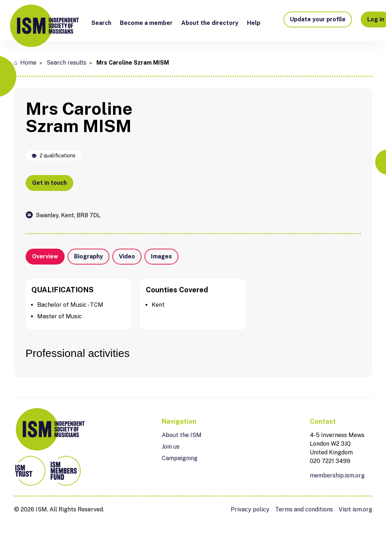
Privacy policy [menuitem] (250, 509)
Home (28, 62)
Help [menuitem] (253, 22)
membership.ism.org (337, 475)
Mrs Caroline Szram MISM (132, 62)
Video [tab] (127, 256)
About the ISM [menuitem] (181, 435)
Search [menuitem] (101, 22)
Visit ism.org (355, 509)
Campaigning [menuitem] (180, 458)
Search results (66, 62)
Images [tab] (161, 256)
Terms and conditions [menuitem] (304, 509)
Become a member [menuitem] (146, 22)
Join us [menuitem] (170, 446)
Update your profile (318, 19)
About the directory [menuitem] (209, 22)
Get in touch (49, 182)
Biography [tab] (88, 256)
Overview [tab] (45, 256)
